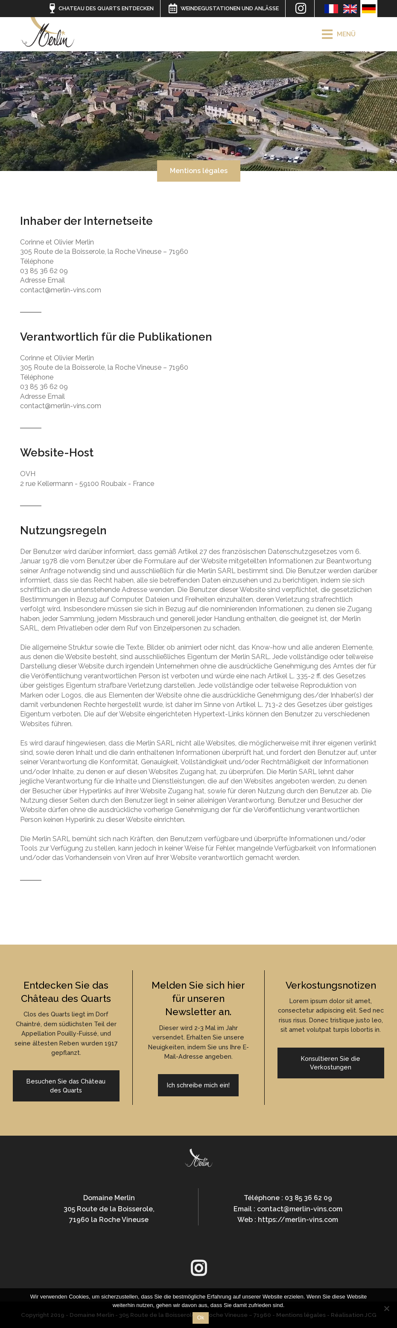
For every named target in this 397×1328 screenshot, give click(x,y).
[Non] (386, 1308)
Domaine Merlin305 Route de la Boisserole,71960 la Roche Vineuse (109, 1209)
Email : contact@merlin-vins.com (288, 1209)
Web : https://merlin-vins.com (287, 1220)
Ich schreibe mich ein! (198, 1085)
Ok (200, 1317)
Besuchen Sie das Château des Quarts (65, 1085)
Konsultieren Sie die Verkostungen (330, 1063)
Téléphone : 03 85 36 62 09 (288, 1198)
